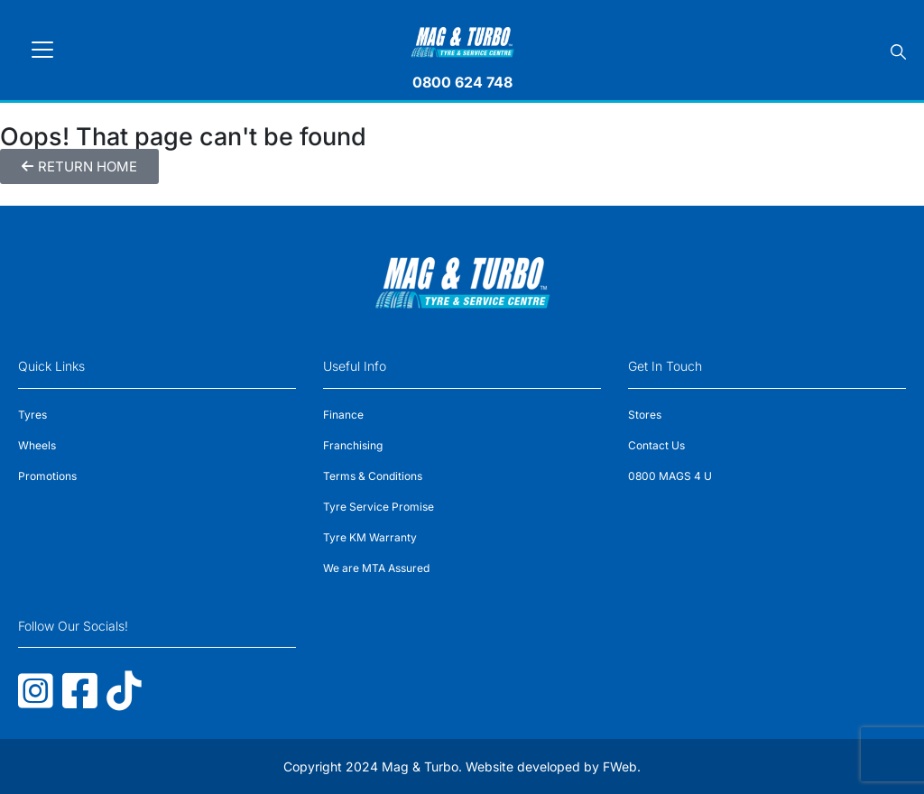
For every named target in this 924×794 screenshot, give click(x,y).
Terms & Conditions (372, 476)
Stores (644, 414)
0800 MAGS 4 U (670, 476)
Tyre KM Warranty (370, 537)
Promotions (47, 476)
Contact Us (656, 445)
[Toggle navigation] (42, 49)
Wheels (37, 445)
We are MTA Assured (376, 568)
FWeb (620, 766)
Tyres (32, 414)
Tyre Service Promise (378, 506)
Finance (343, 414)
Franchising (353, 445)
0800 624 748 (462, 82)
